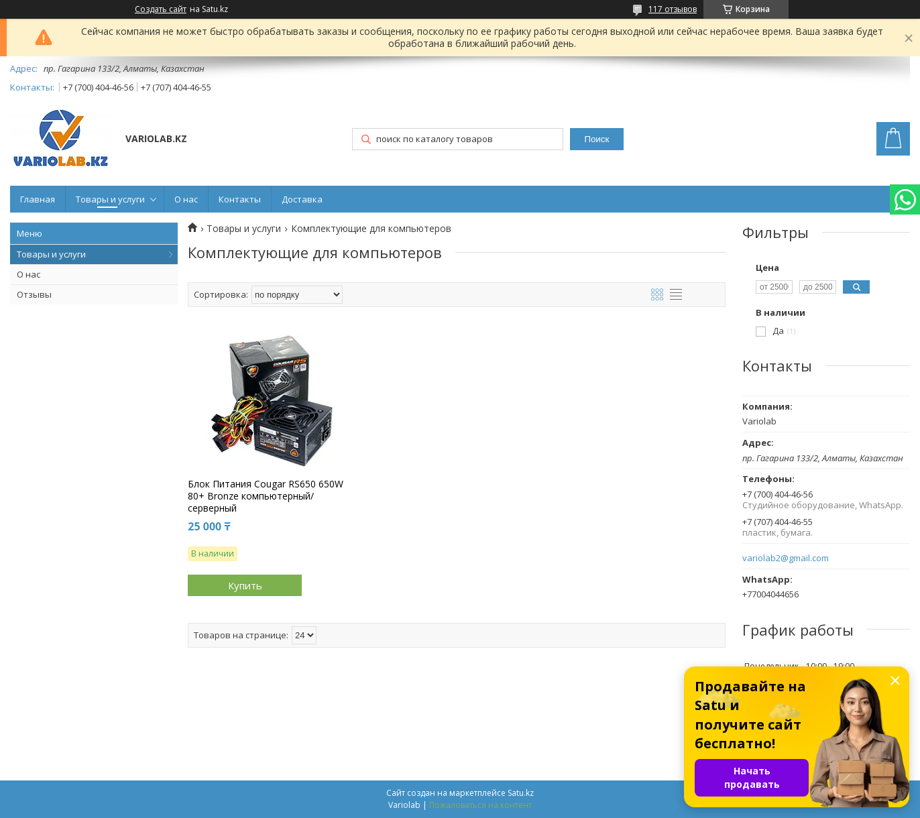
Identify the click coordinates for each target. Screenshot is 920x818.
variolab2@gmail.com (785, 558)
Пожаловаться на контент (480, 805)
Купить (245, 585)
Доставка (302, 199)
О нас (186, 199)
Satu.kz (521, 793)
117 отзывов (672, 9)
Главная (37, 199)
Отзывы (34, 294)
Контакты (240, 199)
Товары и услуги (110, 199)
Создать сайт (160, 9)
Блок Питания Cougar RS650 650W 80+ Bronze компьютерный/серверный (265, 496)
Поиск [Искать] (596, 139)
